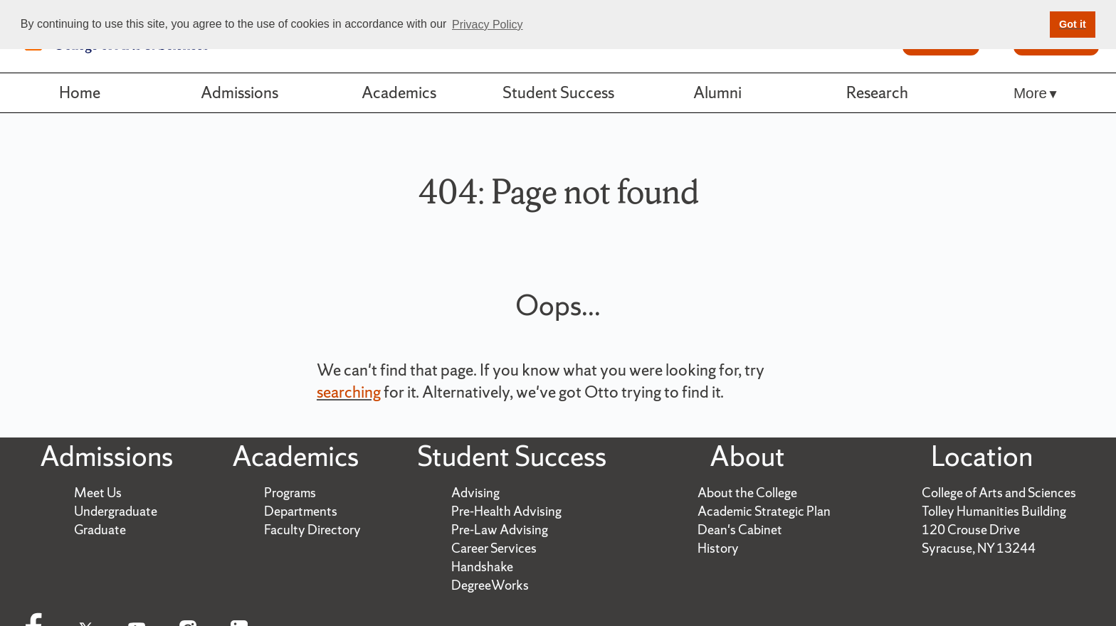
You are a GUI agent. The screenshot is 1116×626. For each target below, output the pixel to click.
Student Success (558, 92)
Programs (290, 493)
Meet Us (98, 493)
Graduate (100, 530)
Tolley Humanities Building (994, 511)
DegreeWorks (490, 585)
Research (877, 92)
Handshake (482, 566)
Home (79, 92)
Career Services (494, 548)
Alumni (717, 92)
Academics (399, 92)
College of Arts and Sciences (999, 493)
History (718, 548)
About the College (747, 493)
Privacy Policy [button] (487, 24)
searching (349, 392)
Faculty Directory (312, 530)
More (1030, 93)
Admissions (239, 92)
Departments (300, 511)
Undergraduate (115, 511)
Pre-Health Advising (506, 511)
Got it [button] (1072, 24)
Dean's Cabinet (740, 530)
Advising (475, 493)
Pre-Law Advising (499, 530)
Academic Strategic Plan (764, 511)
